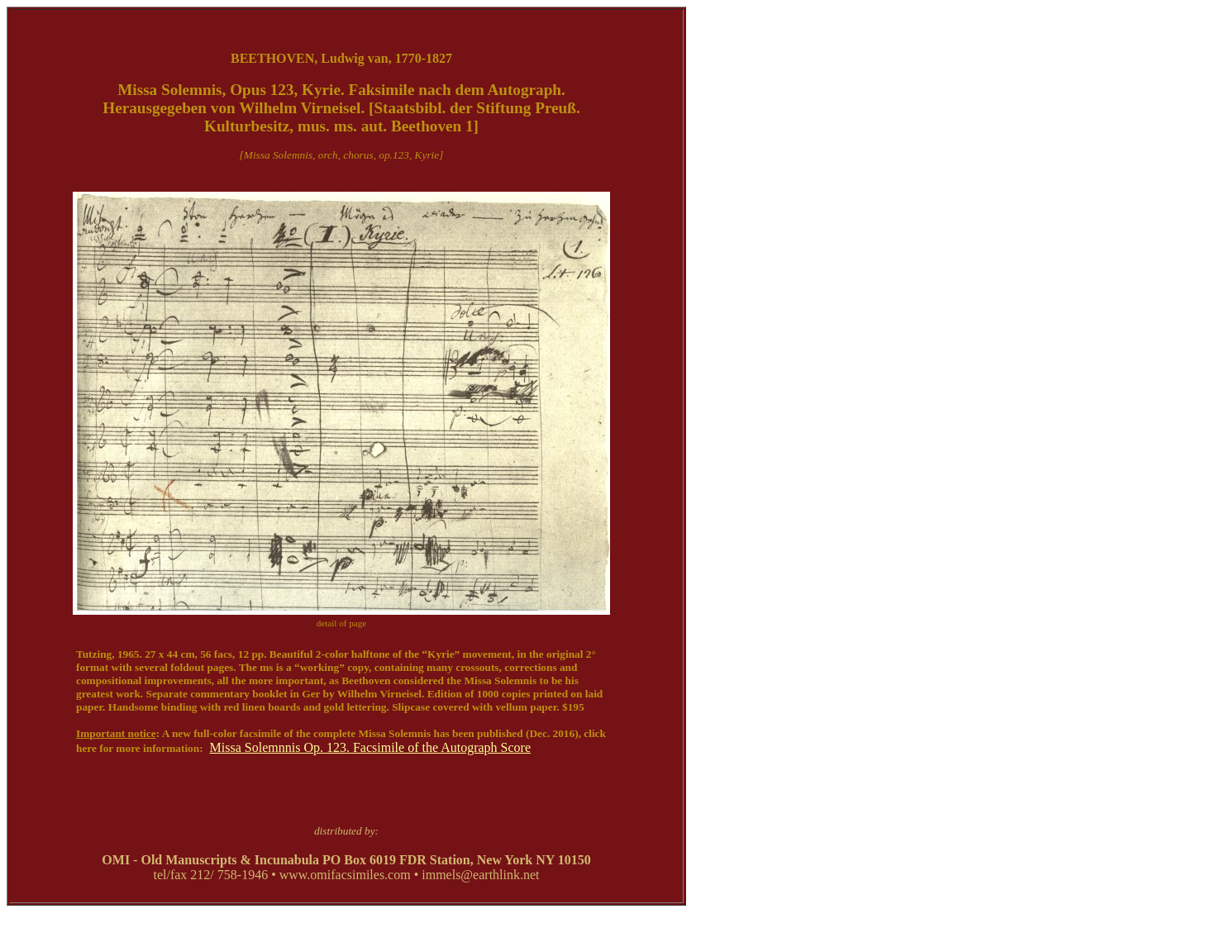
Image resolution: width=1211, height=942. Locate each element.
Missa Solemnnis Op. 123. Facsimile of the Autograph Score (370, 747)
